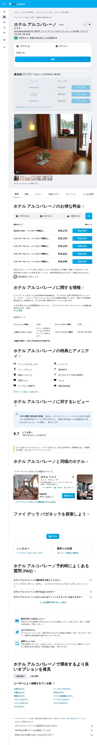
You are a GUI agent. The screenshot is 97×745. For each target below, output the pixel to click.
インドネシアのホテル (62, 689)
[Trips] (4, 40)
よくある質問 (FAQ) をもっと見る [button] (53, 602)
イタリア (25, 12)
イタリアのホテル (60, 703)
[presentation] (36, 183)
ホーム (16, 12)
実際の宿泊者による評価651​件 (43, 38)
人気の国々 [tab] (20, 676)
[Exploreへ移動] (4, 32)
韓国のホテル (19, 696)
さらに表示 (18, 311)
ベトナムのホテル (21, 703)
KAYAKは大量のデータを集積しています (54, 730)
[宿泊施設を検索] (4, 16)
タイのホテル (19, 707)
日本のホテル (58, 692)
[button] (4, 4)
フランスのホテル (21, 700)
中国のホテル (19, 692)
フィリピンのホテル (61, 700)
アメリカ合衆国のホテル (63, 696)
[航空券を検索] (4, 11)
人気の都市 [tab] (34, 676)
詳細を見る (68, 496)
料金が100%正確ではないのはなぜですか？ (54, 735)
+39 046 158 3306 (22, 34)
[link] (36, 502)
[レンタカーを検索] (4, 22)
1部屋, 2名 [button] (20, 53)
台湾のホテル (19, 689)
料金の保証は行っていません (76, 718)
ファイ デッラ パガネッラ (22, 17)
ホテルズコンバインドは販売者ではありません (54, 725)
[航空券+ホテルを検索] (4, 27)
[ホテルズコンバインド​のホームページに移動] (17, 3)
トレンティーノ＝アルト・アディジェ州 (50, 12)
